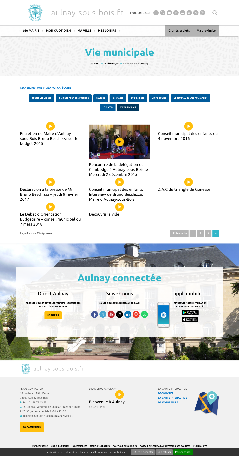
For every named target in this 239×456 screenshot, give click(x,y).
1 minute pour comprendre (74, 98)
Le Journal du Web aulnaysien (190, 98)
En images (118, 98)
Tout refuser (164, 452)
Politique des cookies (125, 446)
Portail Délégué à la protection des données (165, 446)
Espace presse (40, 446)
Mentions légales (100, 446)
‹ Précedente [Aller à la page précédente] (179, 233)
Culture (100, 98)
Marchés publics (60, 446)
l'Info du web (159, 98)
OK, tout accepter (142, 452)
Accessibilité (80, 446)
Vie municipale (128, 107)
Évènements (137, 98)
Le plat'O (108, 107)
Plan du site (200, 446)
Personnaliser (183, 452)
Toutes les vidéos (41, 98)
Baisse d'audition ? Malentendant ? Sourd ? (48, 416)
